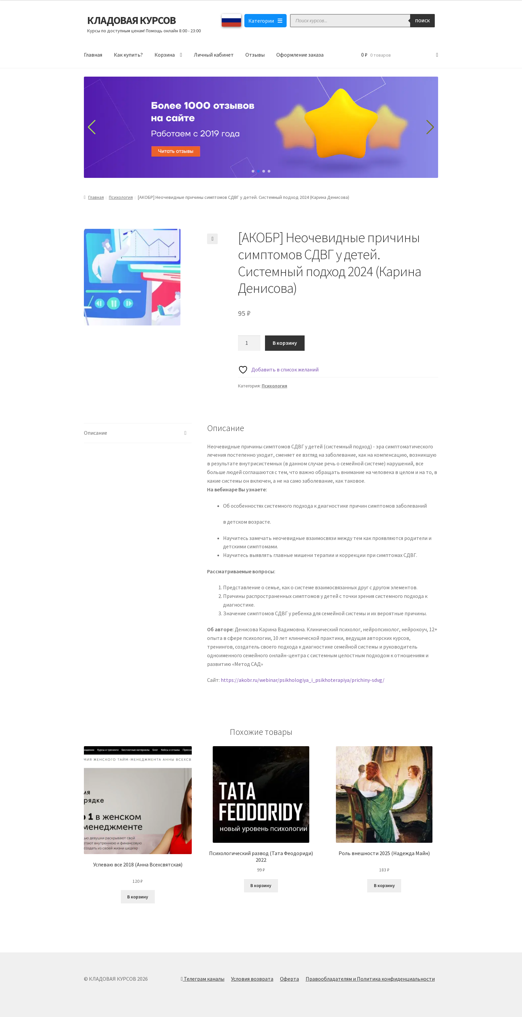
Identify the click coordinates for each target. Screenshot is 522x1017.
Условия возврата (252, 978)
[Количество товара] (249, 343)
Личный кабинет (214, 54)
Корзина (164, 54)
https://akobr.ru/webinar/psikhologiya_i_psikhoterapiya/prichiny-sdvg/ (303, 680)
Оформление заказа (300, 54)
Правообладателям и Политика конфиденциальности (370, 978)
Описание (95, 432)
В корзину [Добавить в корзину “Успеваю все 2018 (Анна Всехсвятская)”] (137, 897)
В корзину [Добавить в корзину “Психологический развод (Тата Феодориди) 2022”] (260, 885)
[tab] (138, 433)
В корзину (285, 342)
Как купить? (128, 54)
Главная (93, 54)
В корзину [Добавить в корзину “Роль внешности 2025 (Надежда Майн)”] (384, 885)
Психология (121, 197)
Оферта (289, 978)
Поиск (422, 21)
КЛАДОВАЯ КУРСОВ (131, 20)
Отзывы (255, 54)
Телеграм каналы (202, 978)
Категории (265, 20)
